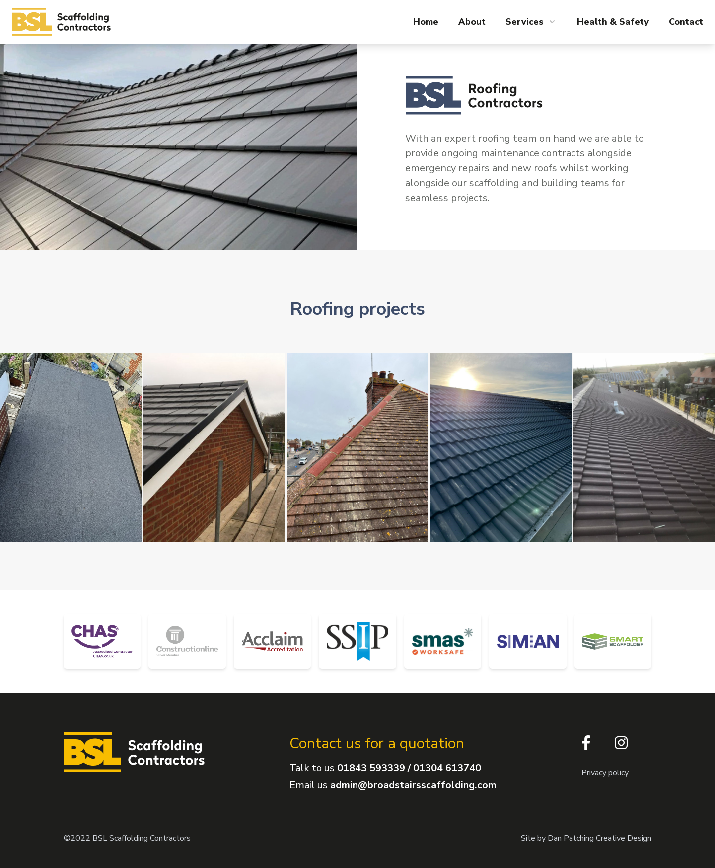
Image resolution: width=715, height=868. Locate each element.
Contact (686, 22)
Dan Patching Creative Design (599, 838)
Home (425, 22)
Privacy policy (605, 772)
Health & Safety (613, 22)
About (472, 22)
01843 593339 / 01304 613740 (409, 768)
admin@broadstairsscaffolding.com (413, 785)
